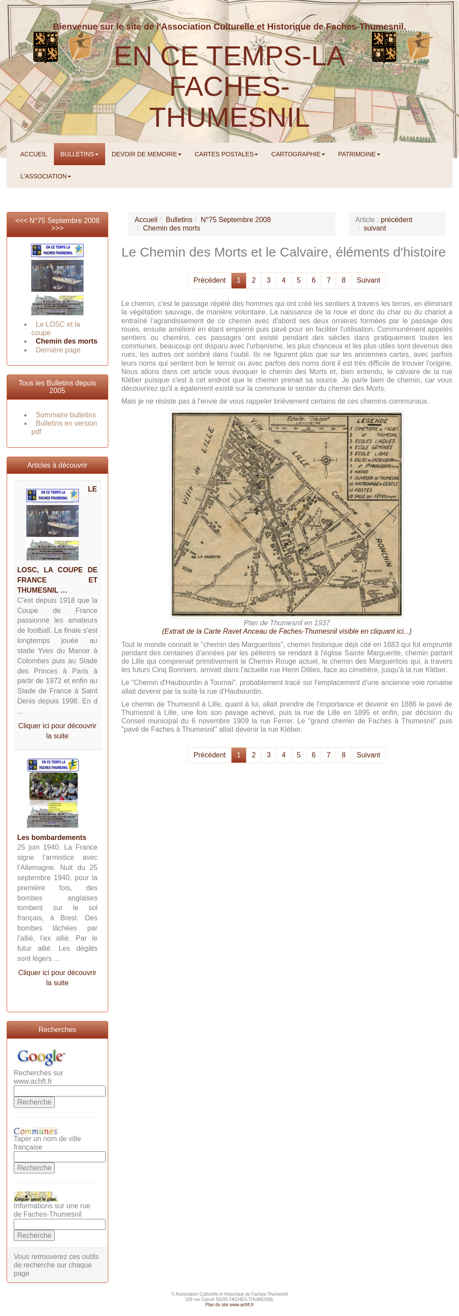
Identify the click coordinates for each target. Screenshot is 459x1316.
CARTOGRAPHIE (298, 154)
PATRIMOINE (359, 154)
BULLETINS (80, 154)
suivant (375, 228)
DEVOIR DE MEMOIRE (147, 154)
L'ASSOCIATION (45, 176)
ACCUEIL (33, 154)
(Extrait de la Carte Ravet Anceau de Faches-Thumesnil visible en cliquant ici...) (287, 631)
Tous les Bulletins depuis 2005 (57, 387)
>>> (57, 228)
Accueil (146, 219)
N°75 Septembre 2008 (65, 220)
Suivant (368, 280)
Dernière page (58, 350)
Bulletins (179, 219)
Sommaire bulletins (66, 415)
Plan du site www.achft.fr (229, 1304)
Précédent (209, 280)
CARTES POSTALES (226, 154)
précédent (396, 219)
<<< (22, 220)
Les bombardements (51, 837)
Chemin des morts (67, 341)
